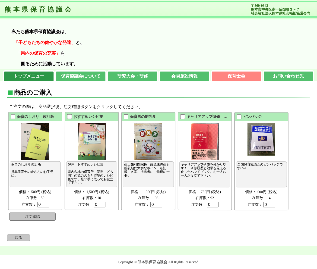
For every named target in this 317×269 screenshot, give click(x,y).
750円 (205, 192)
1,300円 (149, 192)
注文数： (29, 204)
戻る (18, 238)
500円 (35, 192)
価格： (24, 192)
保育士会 (236, 76)
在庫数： (35, 198)
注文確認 (32, 217)
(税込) (46, 192)
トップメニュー (28, 76)
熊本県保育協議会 (39, 9)
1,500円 (92, 192)
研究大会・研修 (132, 76)
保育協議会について (81, 76)
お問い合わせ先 (288, 76)
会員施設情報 (184, 76)
